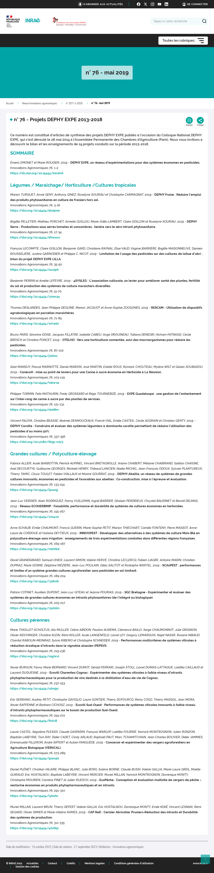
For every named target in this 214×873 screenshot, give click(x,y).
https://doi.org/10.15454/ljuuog (34, 490)
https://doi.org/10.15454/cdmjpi (34, 688)
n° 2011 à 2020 (74, 103)
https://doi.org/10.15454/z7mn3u (35, 296)
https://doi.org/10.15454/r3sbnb (34, 581)
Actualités (32, 863)
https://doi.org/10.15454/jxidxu (33, 356)
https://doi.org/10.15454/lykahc (34, 796)
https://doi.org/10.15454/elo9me (35, 210)
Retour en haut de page (207, 861)
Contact (52, 863)
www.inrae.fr (200, 863)
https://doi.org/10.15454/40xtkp (34, 828)
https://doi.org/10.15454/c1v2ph (34, 270)
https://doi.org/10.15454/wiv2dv (34, 323)
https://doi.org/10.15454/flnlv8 (33, 721)
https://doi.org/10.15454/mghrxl (34, 656)
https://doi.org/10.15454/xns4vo (34, 517)
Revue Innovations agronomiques (39, 103)
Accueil (9, 103)
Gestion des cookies (27, 866)
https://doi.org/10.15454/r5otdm (34, 608)
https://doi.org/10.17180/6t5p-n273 (36, 442)
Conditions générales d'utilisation (133, 863)
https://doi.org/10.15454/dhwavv (35, 237)
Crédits (71, 863)
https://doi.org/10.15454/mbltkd (34, 549)
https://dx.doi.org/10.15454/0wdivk (36, 173)
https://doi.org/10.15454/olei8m (34, 410)
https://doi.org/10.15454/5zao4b (34, 758)
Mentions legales (95, 863)
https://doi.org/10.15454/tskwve (34, 383)
